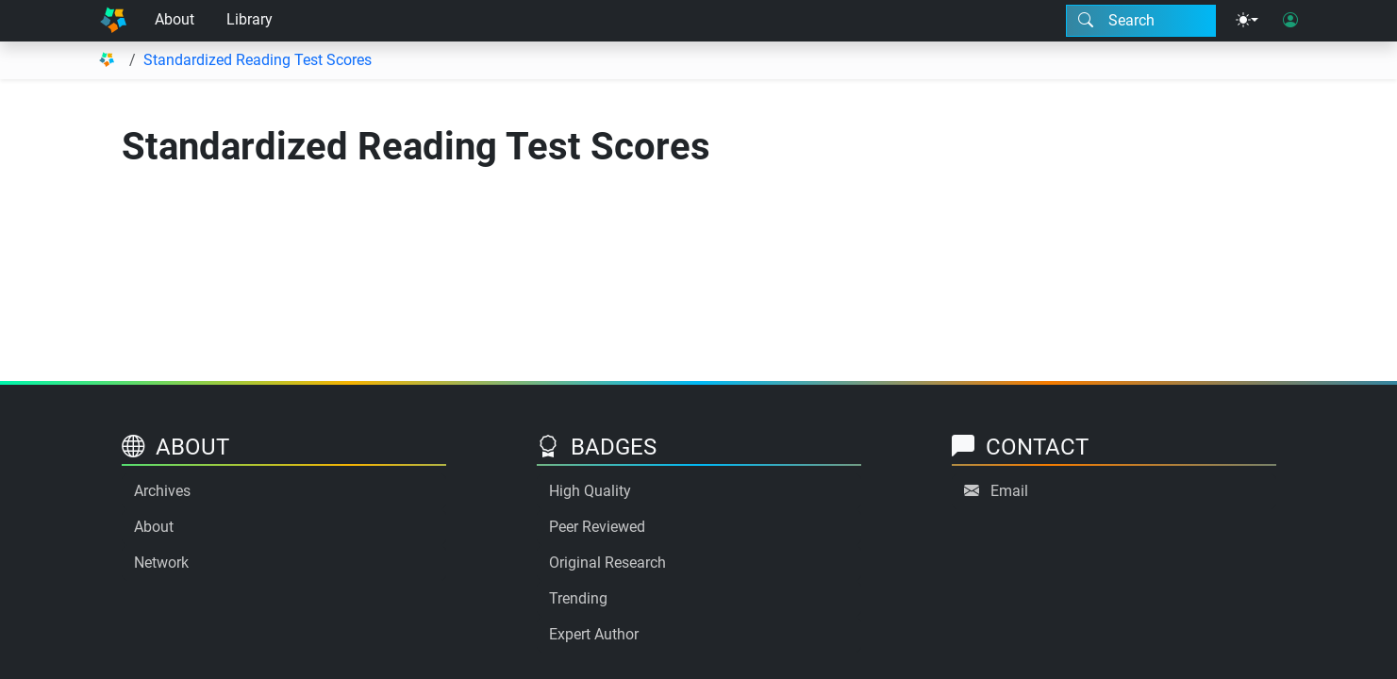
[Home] (113, 20)
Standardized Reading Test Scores (257, 60)
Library (249, 19)
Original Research (607, 562)
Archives (162, 491)
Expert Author (594, 634)
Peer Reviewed (597, 527)
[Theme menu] (1247, 21)
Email (1009, 491)
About (174, 19)
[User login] (1290, 21)
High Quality (590, 491)
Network (161, 562)
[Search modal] (1141, 21)
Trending (578, 598)
